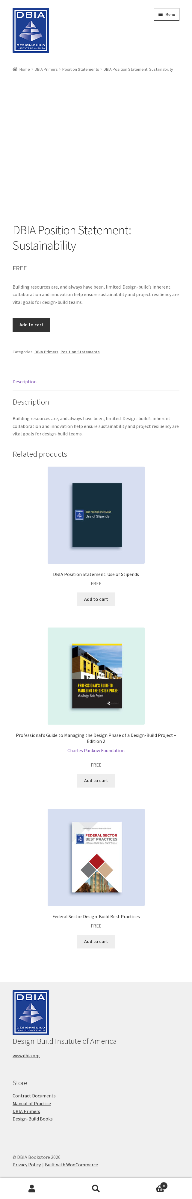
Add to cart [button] (96, 599)
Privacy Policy (27, 1165)
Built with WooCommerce (71, 1165)
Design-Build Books (33, 1119)
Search (96, 1189)
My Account (32, 1189)
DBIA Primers (46, 69)
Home (24, 69)
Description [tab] (25, 381)
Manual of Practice (32, 1103)
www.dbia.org (26, 1055)
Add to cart (31, 325)
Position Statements (80, 69)
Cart (148, 1184)
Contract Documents (34, 1096)
